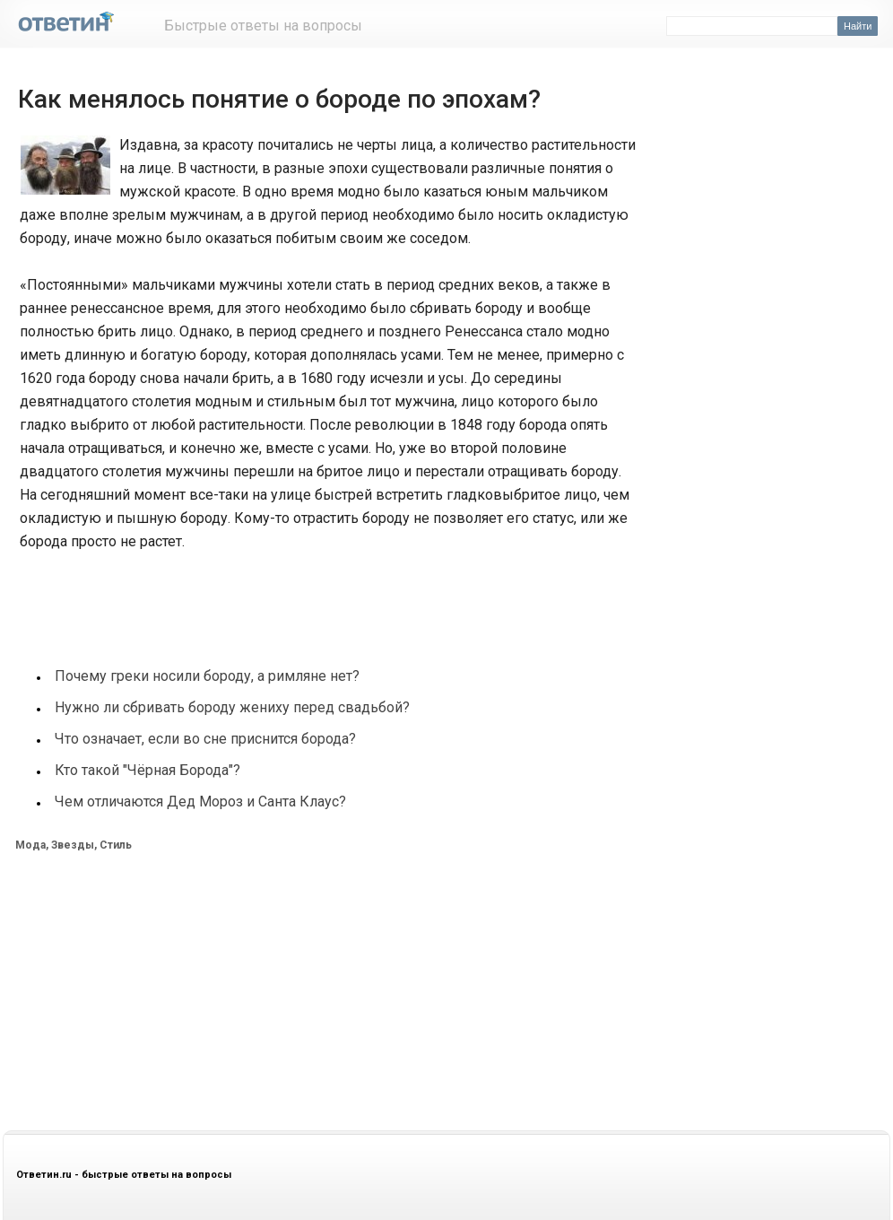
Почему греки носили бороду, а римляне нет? (207, 675)
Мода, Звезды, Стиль (73, 845)
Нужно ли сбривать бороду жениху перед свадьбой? (232, 707)
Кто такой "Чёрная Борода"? (147, 770)
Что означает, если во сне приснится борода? (205, 738)
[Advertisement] (337, 598)
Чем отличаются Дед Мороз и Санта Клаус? (200, 801)
